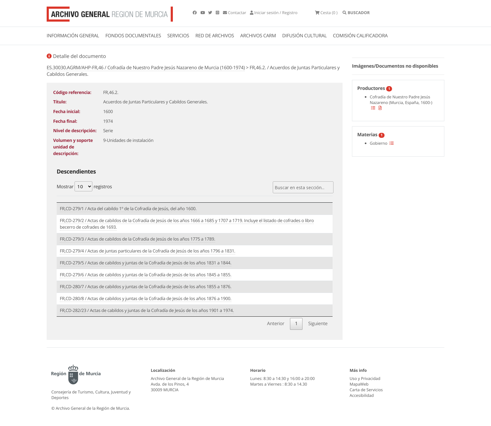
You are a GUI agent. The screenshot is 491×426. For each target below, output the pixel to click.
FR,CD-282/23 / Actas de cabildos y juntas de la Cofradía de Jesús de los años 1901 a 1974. (147, 311)
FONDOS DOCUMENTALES (133, 36)
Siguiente (318, 323)
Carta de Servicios (366, 389)
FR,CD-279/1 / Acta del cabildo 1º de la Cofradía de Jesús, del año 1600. (128, 209)
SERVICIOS (178, 36)
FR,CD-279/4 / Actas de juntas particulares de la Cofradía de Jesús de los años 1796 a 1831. (147, 251)
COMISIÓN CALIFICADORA (360, 36)
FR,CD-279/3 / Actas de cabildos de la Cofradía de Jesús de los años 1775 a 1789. (137, 239)
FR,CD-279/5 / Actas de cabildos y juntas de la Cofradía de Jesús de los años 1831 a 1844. (145, 263)
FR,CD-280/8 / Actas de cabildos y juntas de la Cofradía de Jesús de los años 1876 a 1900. (145, 299)
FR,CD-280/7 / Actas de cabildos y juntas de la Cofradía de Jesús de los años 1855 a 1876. (145, 287)
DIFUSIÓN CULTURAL (304, 36)
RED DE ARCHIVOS (214, 36)
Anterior (275, 323)
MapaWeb (359, 384)
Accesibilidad (362, 395)
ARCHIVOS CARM (258, 36)
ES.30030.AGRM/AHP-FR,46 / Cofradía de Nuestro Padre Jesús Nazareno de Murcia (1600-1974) (146, 68)
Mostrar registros (84, 186)
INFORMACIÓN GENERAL (73, 36)
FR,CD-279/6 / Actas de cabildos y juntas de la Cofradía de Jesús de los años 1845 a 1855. (145, 275)
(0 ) (326, 12)
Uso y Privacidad (365, 378)
